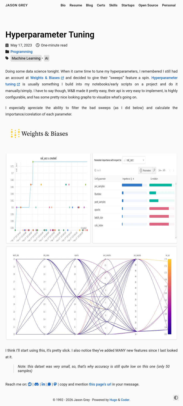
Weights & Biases (45, 78)
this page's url (100, 384)
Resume (75, 5)
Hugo (113, 400)
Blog (89, 5)
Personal (169, 5)
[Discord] (37, 384)
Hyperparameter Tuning (50, 34)
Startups (128, 5)
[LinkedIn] (44, 384)
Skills (113, 5)
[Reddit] (30, 384)
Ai (46, 58)
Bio (63, 5)
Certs (101, 5)
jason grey (16, 5)
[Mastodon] (56, 384)
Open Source (148, 5)
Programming (21, 52)
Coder (125, 400)
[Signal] (49, 384)
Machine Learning (26, 58)
